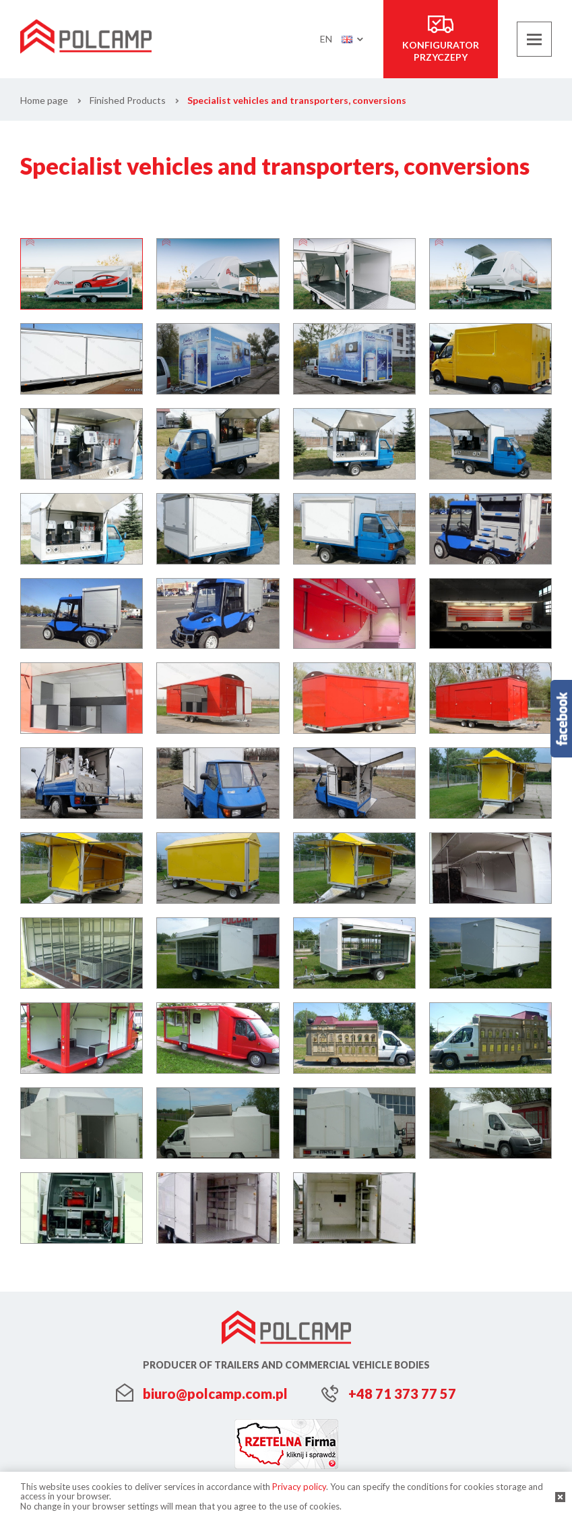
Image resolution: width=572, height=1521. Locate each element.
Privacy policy (299, 1486)
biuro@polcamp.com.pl (215, 1393)
